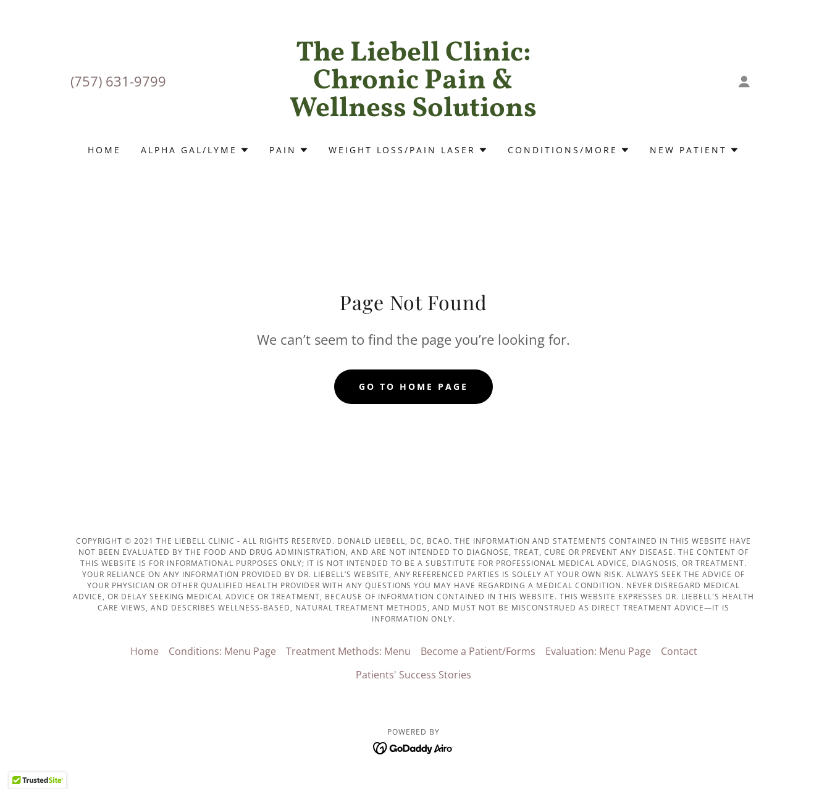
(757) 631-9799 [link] (118, 81)
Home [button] (144, 651)
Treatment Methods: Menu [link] (348, 651)
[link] (413, 112)
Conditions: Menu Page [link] (222, 651)
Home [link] (104, 150)
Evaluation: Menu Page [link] (598, 651)
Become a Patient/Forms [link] (478, 651)
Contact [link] (679, 651)
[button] (744, 81)
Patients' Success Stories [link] (413, 674)
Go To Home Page (413, 386)
